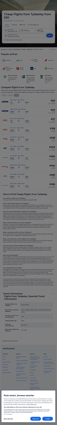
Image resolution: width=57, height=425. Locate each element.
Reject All (36, 419)
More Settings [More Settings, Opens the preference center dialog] (8, 419)
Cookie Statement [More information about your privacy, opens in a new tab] (31, 404)
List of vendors (8, 414)
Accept (47, 419)
